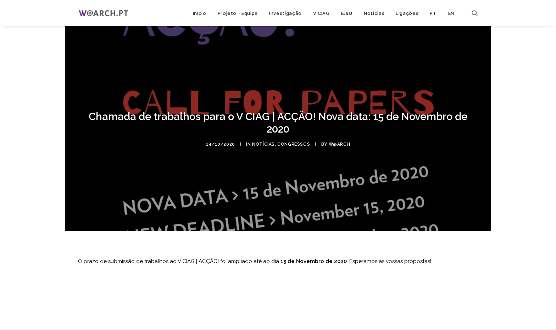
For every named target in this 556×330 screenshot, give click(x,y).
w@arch (339, 142)
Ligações (407, 13)
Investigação (285, 13)
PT (433, 13)
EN (451, 13)
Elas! (346, 13)
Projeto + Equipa (238, 13)
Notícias (374, 13)
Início (199, 13)
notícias (263, 142)
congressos (293, 142)
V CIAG (321, 13)
